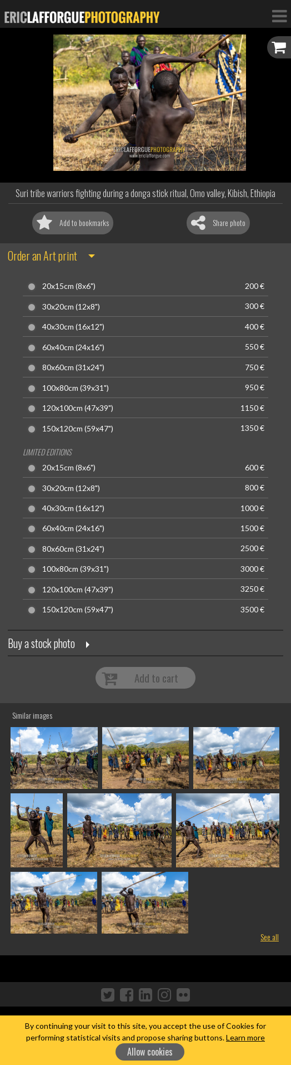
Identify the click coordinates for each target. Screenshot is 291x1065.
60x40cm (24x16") (73, 347)
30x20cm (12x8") (71, 306)
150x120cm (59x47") (77, 428)
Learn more (245, 1037)
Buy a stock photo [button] (41, 643)
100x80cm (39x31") (75, 388)
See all (269, 937)
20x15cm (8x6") (69, 286)
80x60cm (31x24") (73, 367)
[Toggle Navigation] (279, 15)
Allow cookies (150, 1051)
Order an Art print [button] (42, 255)
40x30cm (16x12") (73, 326)
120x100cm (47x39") (77, 408)
